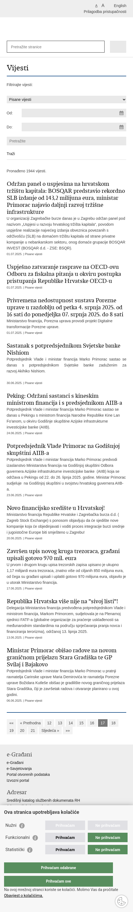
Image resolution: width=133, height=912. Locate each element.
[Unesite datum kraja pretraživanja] (74, 127)
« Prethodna (30, 723)
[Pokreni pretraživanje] (99, 47)
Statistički (14, 860)
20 (22, 730)
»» (68, 730)
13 (60, 723)
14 (71, 723)
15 (81, 723)
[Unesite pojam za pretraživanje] (30, 46)
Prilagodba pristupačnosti (105, 11)
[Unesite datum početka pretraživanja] (74, 113)
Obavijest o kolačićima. (23, 895)
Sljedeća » (50, 730)
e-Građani (15, 762)
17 (103, 723)
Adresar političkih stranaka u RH (34, 812)
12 (49, 723)
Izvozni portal (18, 780)
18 (113, 723)
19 (11, 730)
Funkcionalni (17, 848)
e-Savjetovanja (19, 768)
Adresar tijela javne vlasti (28, 806)
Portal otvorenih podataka (28, 774)
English (120, 6)
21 (33, 730)
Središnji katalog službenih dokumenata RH (43, 800)
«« (11, 723)
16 (92, 723)
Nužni (11, 836)
